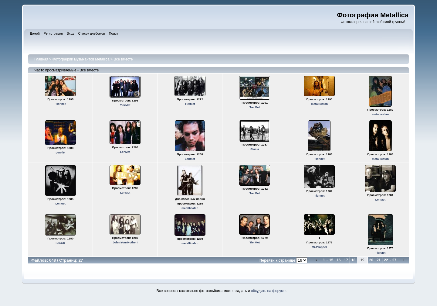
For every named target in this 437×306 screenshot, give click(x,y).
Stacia (254, 149)
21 (379, 260)
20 (371, 260)
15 (331, 260)
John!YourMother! (125, 242)
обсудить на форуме (268, 291)
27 (394, 260)
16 (338, 260)
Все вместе (123, 59)
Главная (41, 59)
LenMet (125, 151)
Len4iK (60, 152)
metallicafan (319, 103)
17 (346, 260)
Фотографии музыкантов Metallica (80, 59)
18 (353, 260)
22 (386, 260)
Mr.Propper (319, 247)
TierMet (60, 103)
